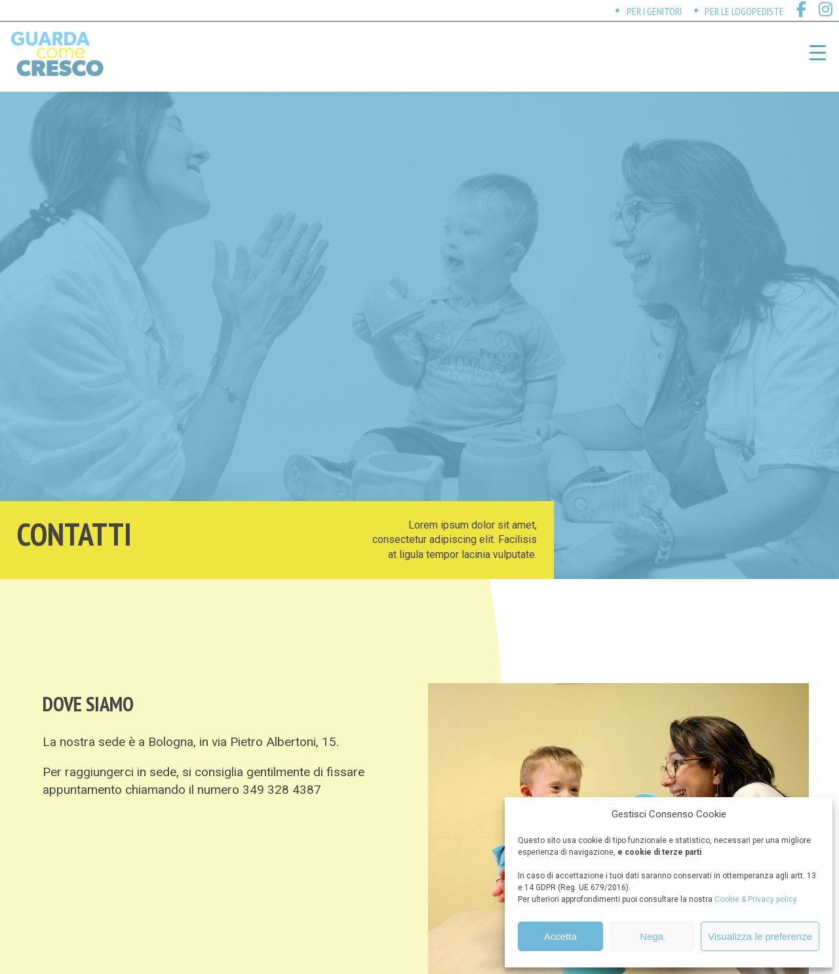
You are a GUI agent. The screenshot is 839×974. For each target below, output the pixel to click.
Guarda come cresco (57, 54)
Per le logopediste (744, 11)
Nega (651, 936)
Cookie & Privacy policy (755, 899)
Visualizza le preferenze (760, 936)
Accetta (560, 936)
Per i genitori (654, 11)
